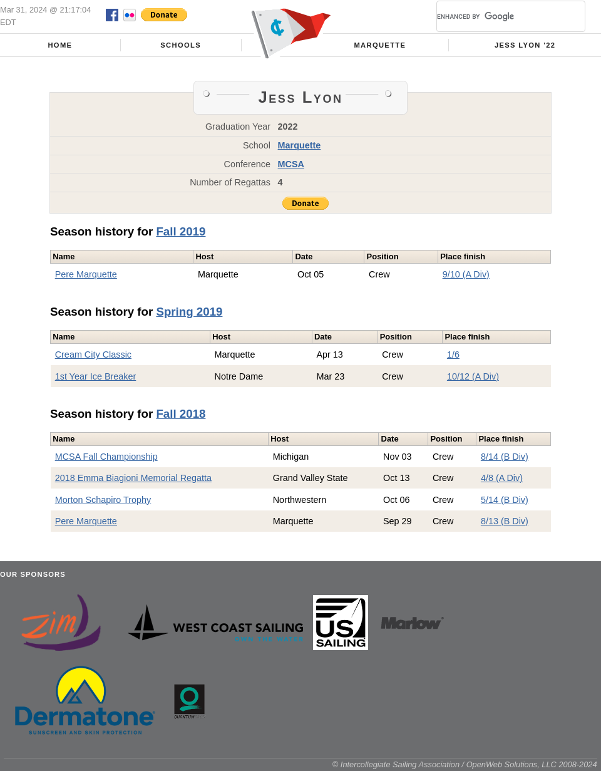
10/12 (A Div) (473, 376)
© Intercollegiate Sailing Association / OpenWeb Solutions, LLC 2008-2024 (464, 764)
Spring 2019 (189, 311)
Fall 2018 (180, 413)
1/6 (453, 354)
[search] (496, 16)
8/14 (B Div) (504, 457)
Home (60, 45)
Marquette (380, 45)
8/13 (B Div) (504, 521)
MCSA (291, 164)
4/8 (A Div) (502, 478)
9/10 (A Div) (466, 274)
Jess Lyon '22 (525, 45)
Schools (180, 45)
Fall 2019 (180, 231)
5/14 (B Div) (504, 500)
